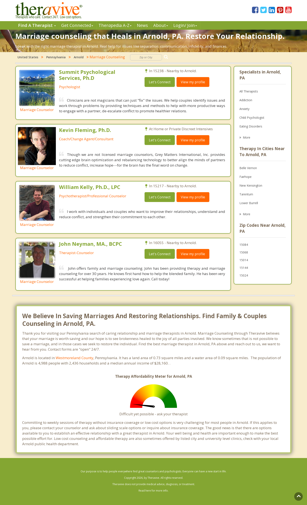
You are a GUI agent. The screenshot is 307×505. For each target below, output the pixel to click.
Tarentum (246, 194)
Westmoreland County (74, 357)
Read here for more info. (153, 490)
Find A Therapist (37, 25)
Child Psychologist (251, 118)
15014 (243, 260)
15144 (243, 268)
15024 (243, 275)
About (160, 25)
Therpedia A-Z (115, 25)
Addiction (245, 100)
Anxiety (244, 109)
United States (27, 57)
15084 (243, 245)
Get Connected (77, 25)
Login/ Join (185, 25)
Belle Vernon (248, 168)
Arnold (79, 57)
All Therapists (248, 91)
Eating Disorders (250, 126)
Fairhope (245, 177)
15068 (243, 252)
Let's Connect (160, 82)
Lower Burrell (248, 203)
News (142, 25)
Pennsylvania (56, 57)
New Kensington (250, 185)
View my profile (193, 82)
